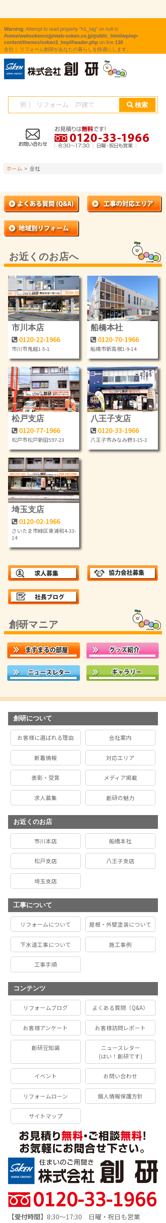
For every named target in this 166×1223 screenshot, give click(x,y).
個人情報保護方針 (120, 1096)
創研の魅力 (120, 798)
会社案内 (120, 737)
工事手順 (45, 964)
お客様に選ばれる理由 (45, 737)
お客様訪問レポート (120, 1028)
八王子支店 (110, 418)
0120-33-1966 (118, 430)
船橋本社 (106, 327)
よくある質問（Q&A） (120, 1007)
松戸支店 (28, 418)
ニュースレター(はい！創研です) (120, 1051)
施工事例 (120, 944)
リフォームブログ (45, 1007)
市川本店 (28, 327)
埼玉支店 (28, 509)
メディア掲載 (120, 777)
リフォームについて (45, 924)
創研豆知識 (46, 1047)
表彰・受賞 (46, 777)
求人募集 (45, 798)
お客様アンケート (45, 1028)
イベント (45, 1076)
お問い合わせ (120, 1076)
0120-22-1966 (39, 339)
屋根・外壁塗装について (120, 924)
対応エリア (120, 758)
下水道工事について (45, 944)
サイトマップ (46, 1116)
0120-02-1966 (39, 521)
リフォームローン (45, 1096)
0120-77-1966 (39, 430)
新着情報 (45, 758)
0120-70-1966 (118, 339)
